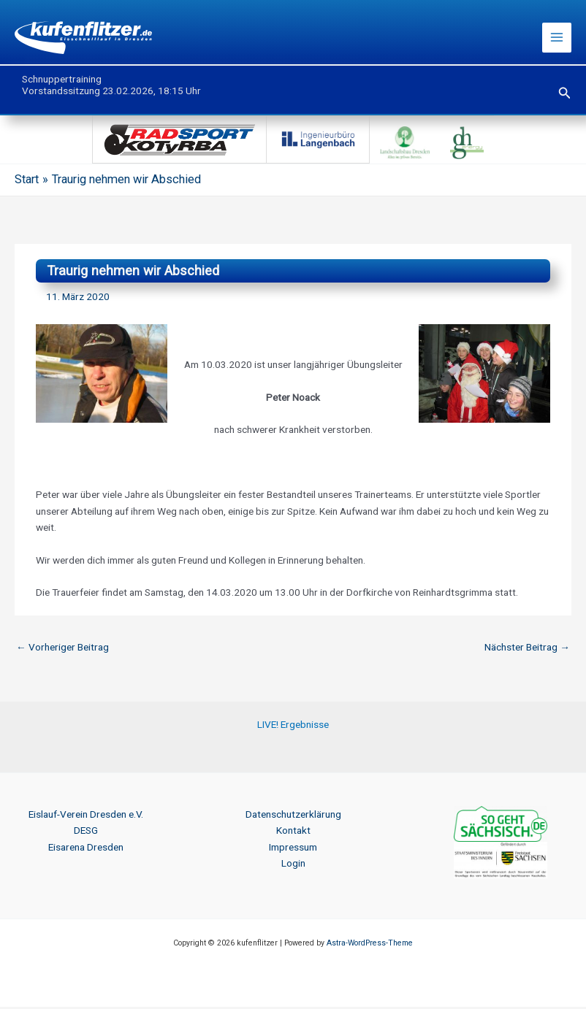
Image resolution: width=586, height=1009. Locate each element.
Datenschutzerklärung (293, 816)
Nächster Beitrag (527, 649)
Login (293, 865)
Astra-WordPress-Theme (370, 945)
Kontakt (293, 832)
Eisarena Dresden (85, 849)
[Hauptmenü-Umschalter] (557, 39)
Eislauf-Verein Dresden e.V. (85, 816)
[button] (564, 95)
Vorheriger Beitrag (62, 649)
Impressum (293, 849)
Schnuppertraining (62, 81)
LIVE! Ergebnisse (293, 726)
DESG (86, 832)
